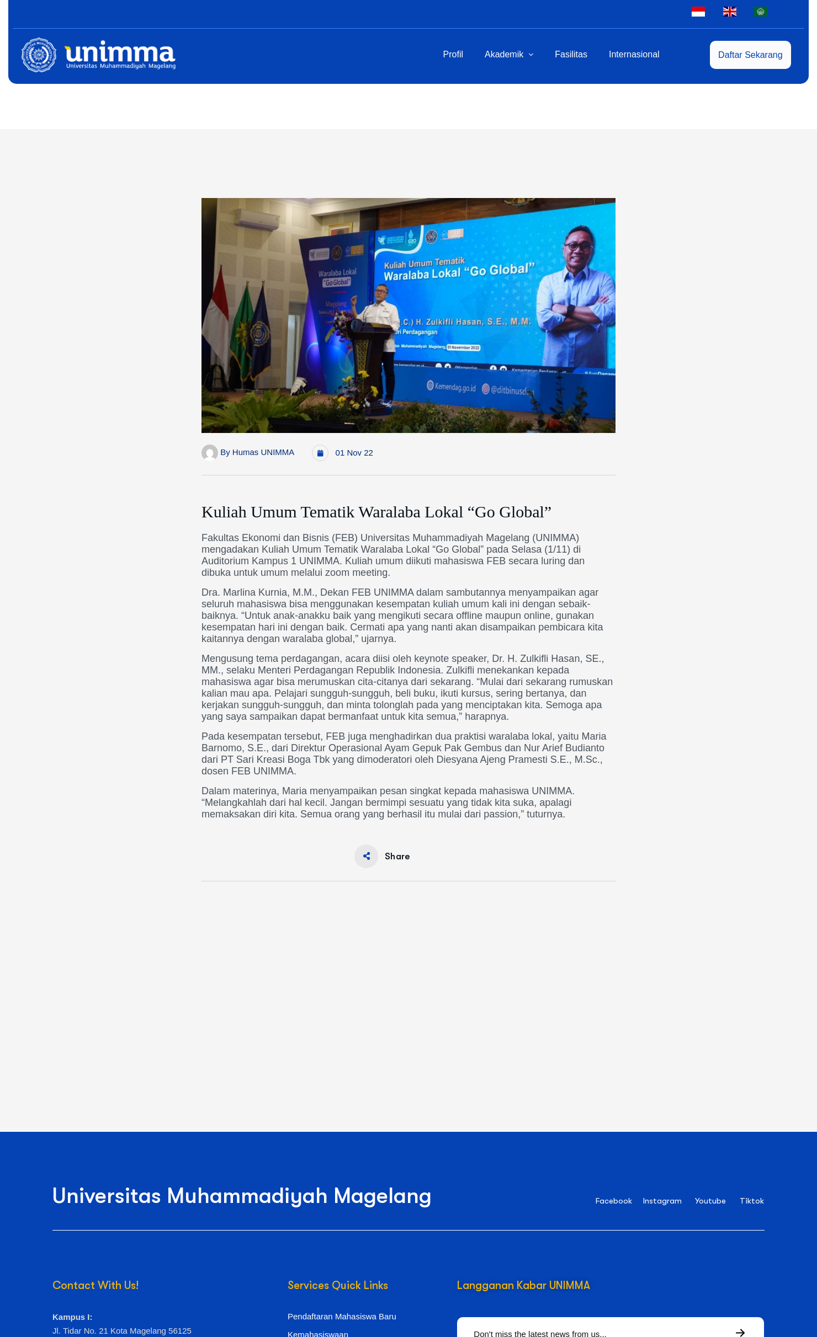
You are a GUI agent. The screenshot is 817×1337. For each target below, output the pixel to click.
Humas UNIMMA (263, 452)
